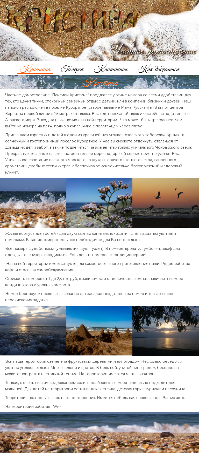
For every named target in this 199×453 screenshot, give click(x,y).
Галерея (72, 68)
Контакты (110, 68)
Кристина (35, 68)
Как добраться (158, 68)
